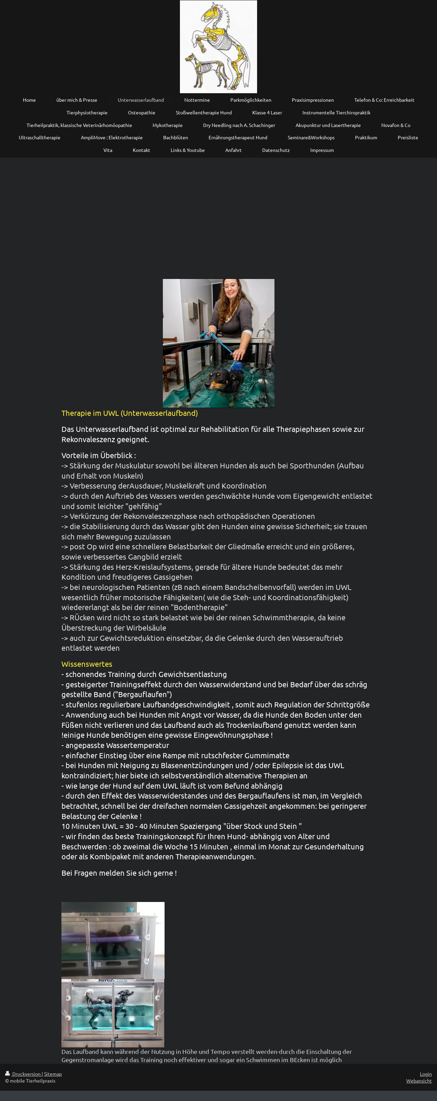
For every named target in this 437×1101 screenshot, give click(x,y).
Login (426, 1074)
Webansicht (419, 1080)
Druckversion (23, 1074)
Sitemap (53, 1074)
